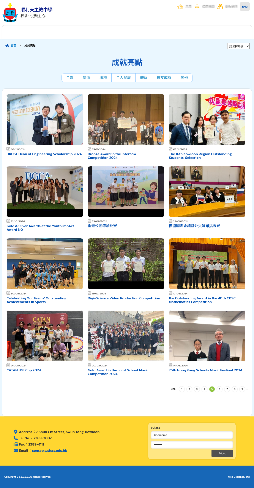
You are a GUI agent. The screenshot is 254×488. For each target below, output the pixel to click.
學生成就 (142, 32)
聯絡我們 (231, 6)
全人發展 (123, 77)
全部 (70, 77)
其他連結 (236, 32)
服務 (103, 77)
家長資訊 (173, 32)
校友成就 (164, 77)
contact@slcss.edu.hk (49, 450)
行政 (49, 32)
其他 (184, 77)
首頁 (13, 46)
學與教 (111, 32)
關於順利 (17, 32)
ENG (245, 6)
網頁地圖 (208, 6)
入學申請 (205, 32)
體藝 (143, 77)
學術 (86, 77)
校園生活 (80, 32)
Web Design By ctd (239, 477)
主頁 (189, 6)
